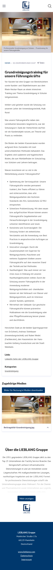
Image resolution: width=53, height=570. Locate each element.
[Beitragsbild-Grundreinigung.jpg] (26, 410)
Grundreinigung (11, 371)
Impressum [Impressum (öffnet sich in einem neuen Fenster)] (26, 559)
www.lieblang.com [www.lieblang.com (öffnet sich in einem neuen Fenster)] (26, 551)
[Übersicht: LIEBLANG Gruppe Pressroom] (25, 6)
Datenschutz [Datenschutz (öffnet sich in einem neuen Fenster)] (26, 555)
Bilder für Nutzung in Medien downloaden (23, 390)
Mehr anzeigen (27, 498)
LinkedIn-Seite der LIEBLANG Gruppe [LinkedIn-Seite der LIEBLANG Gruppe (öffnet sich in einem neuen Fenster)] (21, 359)
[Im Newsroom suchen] (50, 6)
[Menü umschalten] (4, 6)
